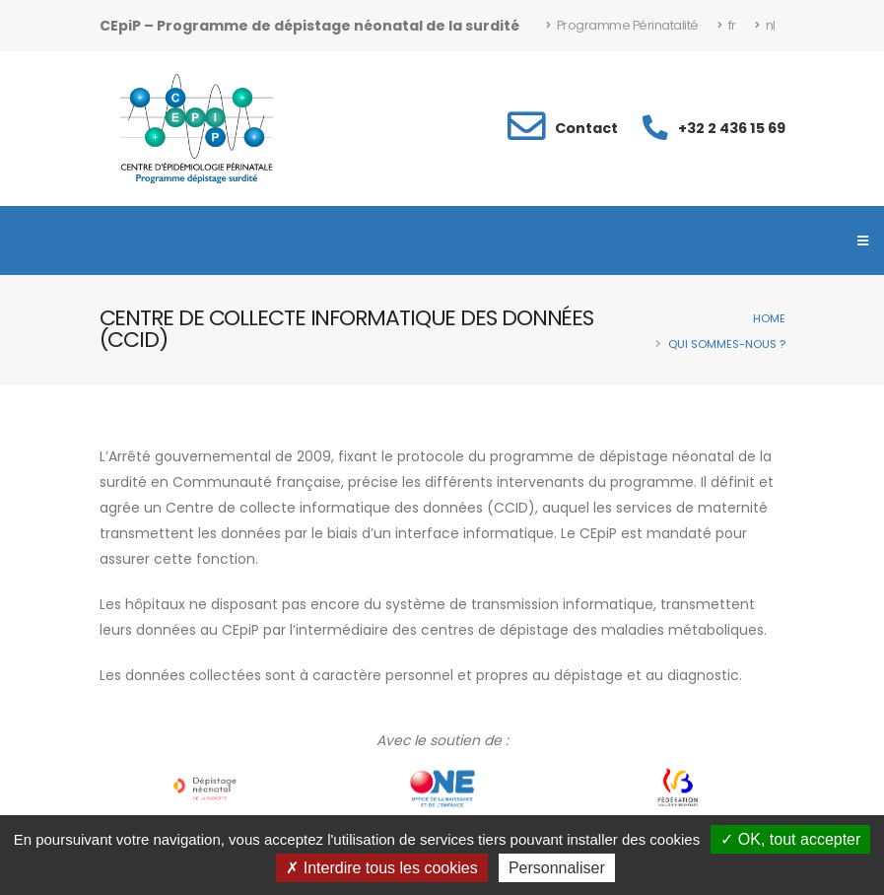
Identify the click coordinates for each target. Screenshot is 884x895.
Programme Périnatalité (622, 25)
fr (726, 25)
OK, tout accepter (790, 839)
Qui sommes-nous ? (726, 344)
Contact (586, 128)
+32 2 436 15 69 (731, 128)
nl (765, 25)
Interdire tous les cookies (381, 868)
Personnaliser (557, 868)
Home (769, 318)
